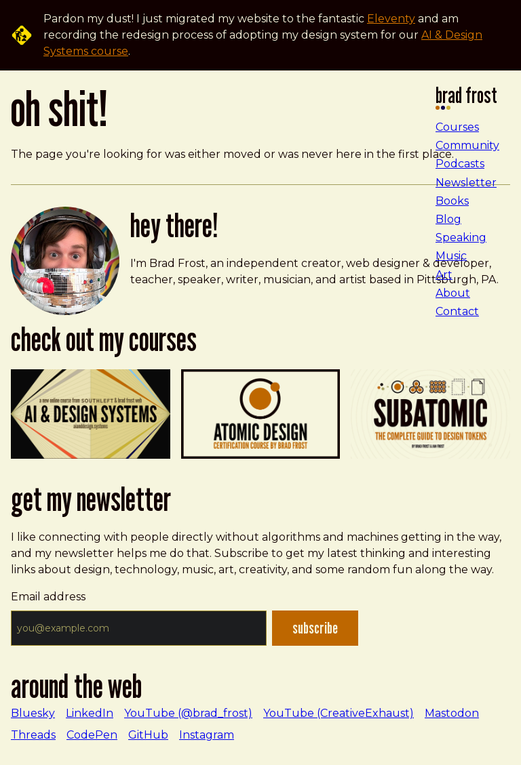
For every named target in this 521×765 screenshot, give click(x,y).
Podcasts (460, 163)
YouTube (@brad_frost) (188, 713)
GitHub (148, 734)
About (453, 293)
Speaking (461, 237)
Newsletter (466, 182)
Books (452, 200)
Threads (33, 734)
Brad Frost (466, 99)
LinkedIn (89, 713)
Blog (448, 219)
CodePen (91, 734)
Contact (457, 311)
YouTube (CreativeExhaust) (338, 713)
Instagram (206, 734)
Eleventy (391, 18)
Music (451, 255)
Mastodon (452, 713)
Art (444, 274)
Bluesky (33, 713)
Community (467, 145)
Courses (457, 127)
